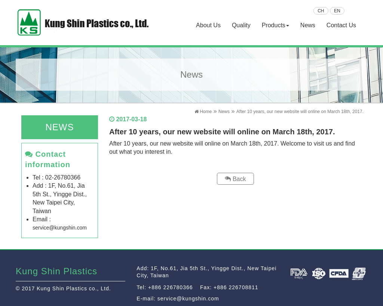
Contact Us (341, 25)
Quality (241, 25)
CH (321, 10)
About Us (208, 25)
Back (235, 179)
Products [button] (275, 25)
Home (203, 111)
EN (337, 10)
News (307, 25)
